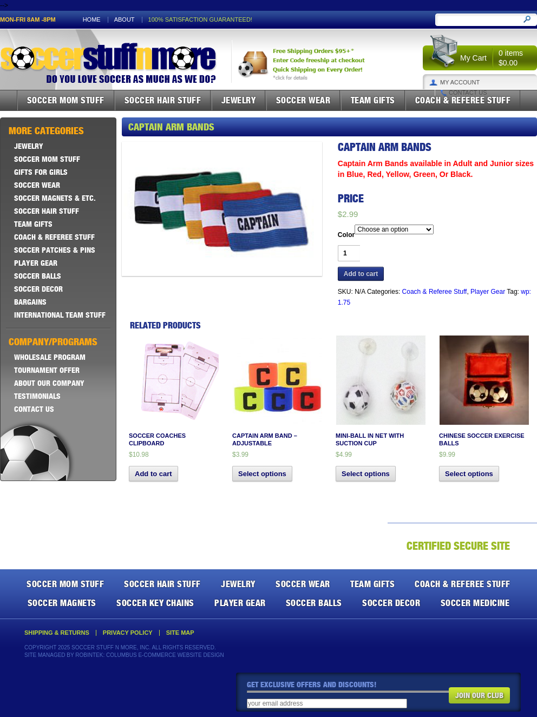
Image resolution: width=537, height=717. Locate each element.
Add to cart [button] (153, 474)
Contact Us (468, 93)
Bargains (30, 302)
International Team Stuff (60, 315)
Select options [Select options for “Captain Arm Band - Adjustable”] (262, 474)
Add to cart (361, 274)
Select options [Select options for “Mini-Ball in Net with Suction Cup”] (366, 474)
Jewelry (238, 100)
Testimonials (37, 396)
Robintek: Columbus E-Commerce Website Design (149, 655)
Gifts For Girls (41, 172)
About (124, 20)
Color (346, 235)
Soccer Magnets (62, 602)
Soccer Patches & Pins (54, 250)
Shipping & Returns (56, 633)
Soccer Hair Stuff (163, 100)
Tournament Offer (47, 370)
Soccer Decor (38, 289)
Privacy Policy (128, 633)
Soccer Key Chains (155, 602)
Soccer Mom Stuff (65, 100)
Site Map (180, 633)
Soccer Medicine (475, 602)
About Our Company (49, 383)
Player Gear (487, 291)
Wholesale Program (50, 357)
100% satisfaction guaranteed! (200, 20)
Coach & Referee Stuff (463, 100)
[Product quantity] (349, 253)
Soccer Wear (303, 100)
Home (92, 20)
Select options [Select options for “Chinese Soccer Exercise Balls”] (469, 474)
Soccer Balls (37, 276)
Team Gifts (373, 100)
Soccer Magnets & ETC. (55, 198)
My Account (460, 82)
